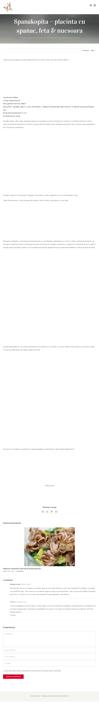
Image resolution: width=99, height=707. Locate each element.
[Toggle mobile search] (91, 5)
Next (92, 50)
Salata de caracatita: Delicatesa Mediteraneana (22, 569)
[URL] (49, 663)
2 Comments (20, 571)
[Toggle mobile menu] (95, 5)
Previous (86, 50)
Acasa (28, 38)
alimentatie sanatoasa (42, 38)
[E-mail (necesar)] (49, 657)
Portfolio (33, 38)
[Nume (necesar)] (49, 650)
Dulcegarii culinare (15, 584)
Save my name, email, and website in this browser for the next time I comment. (33, 670)
